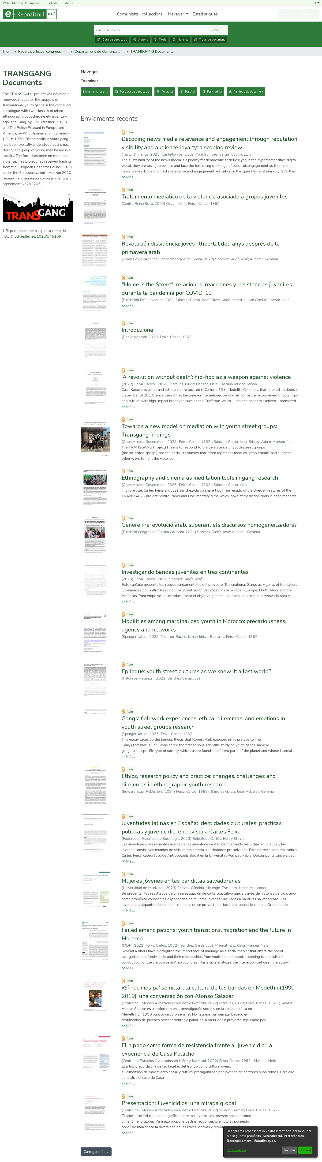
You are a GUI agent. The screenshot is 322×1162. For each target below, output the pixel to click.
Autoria (140, 39)
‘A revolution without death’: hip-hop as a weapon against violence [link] (206, 377)
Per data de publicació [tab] (135, 91)
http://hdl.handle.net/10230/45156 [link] (32, 236)
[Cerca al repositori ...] (152, 30)
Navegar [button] (176, 14)
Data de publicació (112, 39)
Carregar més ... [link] (96, 1151)
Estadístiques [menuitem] (205, 14)
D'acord (305, 1150)
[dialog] (270, 1141)
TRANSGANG (21, 94)
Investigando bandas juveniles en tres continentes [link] (185, 572)
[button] (315, 3)
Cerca (218, 30)
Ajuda (66, 3)
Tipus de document (209, 39)
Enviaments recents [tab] (95, 91)
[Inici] (30, 14)
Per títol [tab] (190, 91)
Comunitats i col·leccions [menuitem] (139, 14)
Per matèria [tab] (214, 91)
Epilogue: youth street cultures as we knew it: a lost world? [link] (196, 671)
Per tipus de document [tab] (248, 91)
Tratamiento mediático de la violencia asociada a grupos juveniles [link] (205, 196)
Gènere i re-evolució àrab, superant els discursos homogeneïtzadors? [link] (209, 525)
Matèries (180, 39)
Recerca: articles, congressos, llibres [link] (41, 51)
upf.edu (50, 3)
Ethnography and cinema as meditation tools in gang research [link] (200, 478)
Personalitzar (236, 1150)
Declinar (289, 1150)
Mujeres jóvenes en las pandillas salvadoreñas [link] (181, 881)
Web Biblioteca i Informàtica (21, 3)
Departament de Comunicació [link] (97, 51)
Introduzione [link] (137, 330)
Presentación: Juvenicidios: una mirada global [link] (179, 1103)
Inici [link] (6, 51)
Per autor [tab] (167, 91)
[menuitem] (177, 14)
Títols (160, 39)
